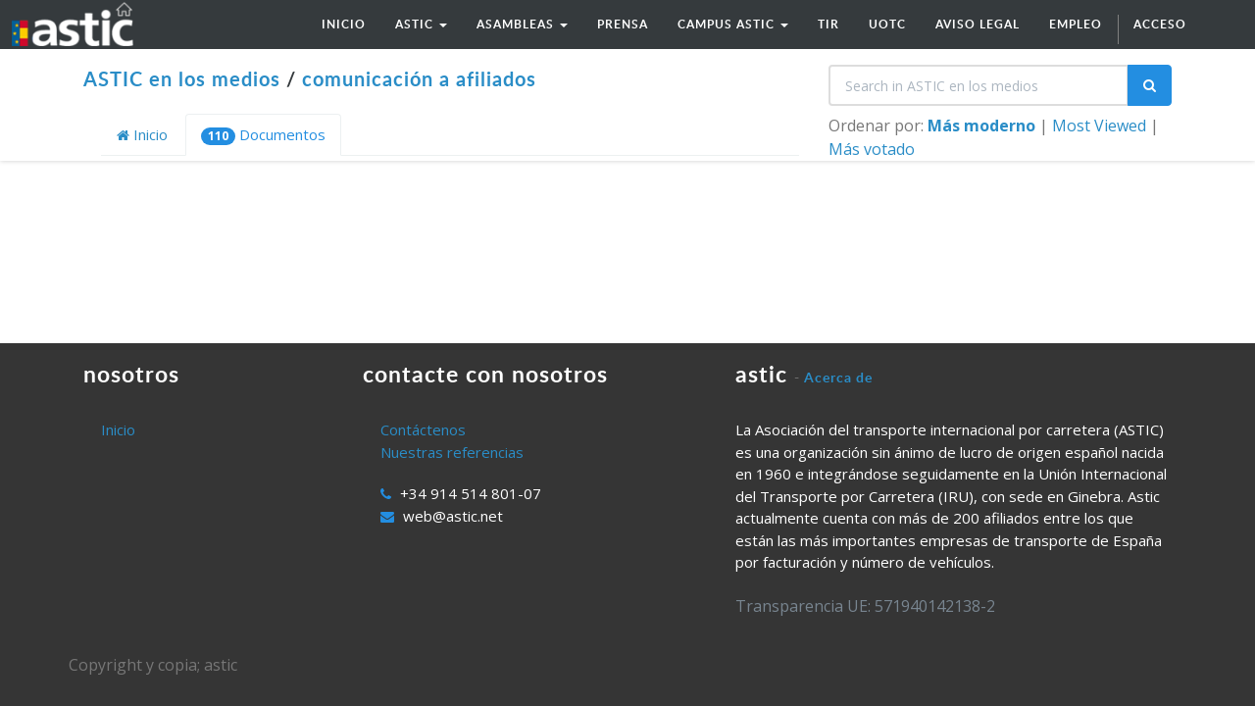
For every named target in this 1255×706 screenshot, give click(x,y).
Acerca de (838, 377)
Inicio (142, 134)
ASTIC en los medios (181, 78)
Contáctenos (423, 429)
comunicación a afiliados (419, 78)
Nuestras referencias (452, 452)
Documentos (263, 135)
